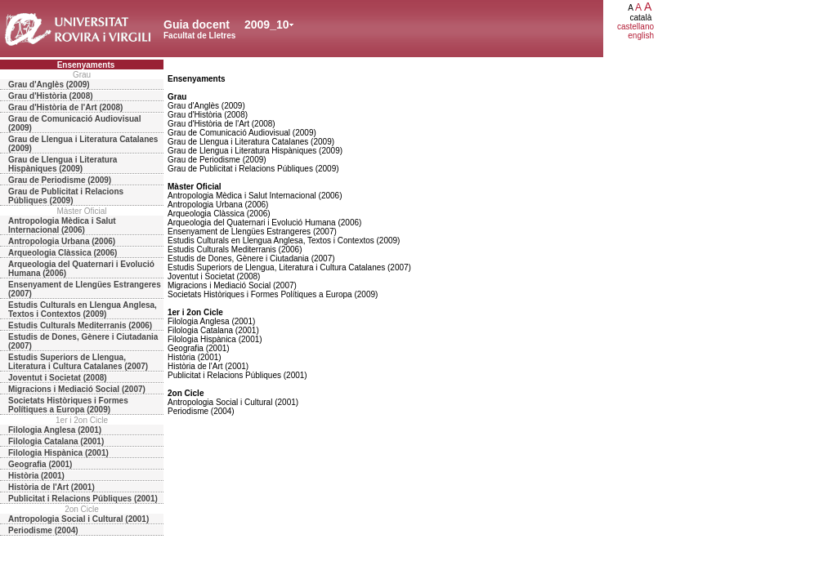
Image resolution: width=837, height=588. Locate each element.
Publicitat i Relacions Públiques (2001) (83, 498)
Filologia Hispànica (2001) (58, 452)
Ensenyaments (86, 64)
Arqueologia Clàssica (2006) (62, 252)
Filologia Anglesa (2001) (54, 429)
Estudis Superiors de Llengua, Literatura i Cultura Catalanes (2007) (78, 362)
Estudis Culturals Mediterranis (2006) (80, 325)
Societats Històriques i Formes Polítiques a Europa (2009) (68, 405)
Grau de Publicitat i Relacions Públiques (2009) (65, 196)
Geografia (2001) (40, 464)
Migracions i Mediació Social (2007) (76, 389)
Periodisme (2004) (43, 530)
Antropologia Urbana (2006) (61, 241)
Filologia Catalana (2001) (56, 441)
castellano (635, 26)
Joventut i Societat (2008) (57, 377)
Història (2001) (36, 475)
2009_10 (266, 24)
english (641, 35)
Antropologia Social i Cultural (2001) (78, 518)
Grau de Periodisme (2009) (59, 180)
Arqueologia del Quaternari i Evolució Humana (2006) (81, 269)
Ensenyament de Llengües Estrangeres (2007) (84, 289)
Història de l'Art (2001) (51, 487)
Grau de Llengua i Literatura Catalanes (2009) (83, 144)
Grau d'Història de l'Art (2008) (65, 107)
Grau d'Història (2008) (50, 95)
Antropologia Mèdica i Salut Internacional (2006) (62, 225)
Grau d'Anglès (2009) (49, 84)
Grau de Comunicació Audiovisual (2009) (74, 123)
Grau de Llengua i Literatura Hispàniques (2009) (62, 164)
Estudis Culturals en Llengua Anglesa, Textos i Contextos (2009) (82, 309)
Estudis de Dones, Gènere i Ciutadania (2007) (83, 341)
